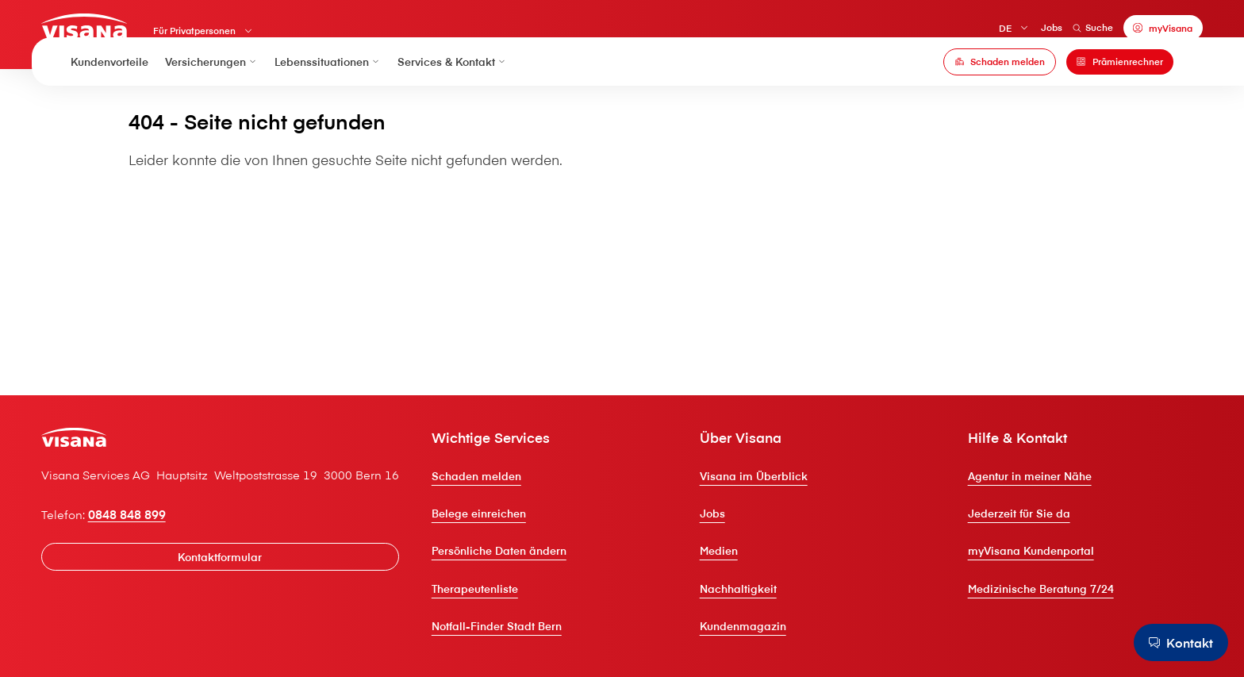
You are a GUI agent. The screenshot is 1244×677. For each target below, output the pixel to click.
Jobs (1021, 31)
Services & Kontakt (452, 88)
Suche (1062, 31)
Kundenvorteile (109, 88)
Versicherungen (212, 88)
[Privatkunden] (119, 30)
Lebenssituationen (328, 88)
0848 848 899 (157, 567)
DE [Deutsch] (975, 32)
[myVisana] (1133, 31)
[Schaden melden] (999, 88)
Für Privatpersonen (234, 36)
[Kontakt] (1175, 641)
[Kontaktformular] (259, 612)
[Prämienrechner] (1119, 88)
